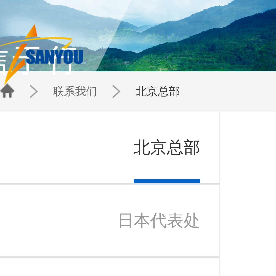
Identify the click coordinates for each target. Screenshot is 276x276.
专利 (71, 241)
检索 (71, 249)
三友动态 (113, 241)
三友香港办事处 (132, 253)
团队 (173, 15)
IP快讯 (111, 245)
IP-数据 (96, 249)
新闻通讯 (113, 249)
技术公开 (97, 257)
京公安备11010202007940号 (148, 272)
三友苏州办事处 (38, 249)
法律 (71, 253)
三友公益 (35, 253)
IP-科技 (96, 245)
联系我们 (63, 75)
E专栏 (96, 241)
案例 (95, 253)
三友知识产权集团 (39, 241)
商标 (71, 245)
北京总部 (81, 75)
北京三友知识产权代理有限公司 (46, 245)
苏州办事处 (130, 249)
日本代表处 (130, 245)
